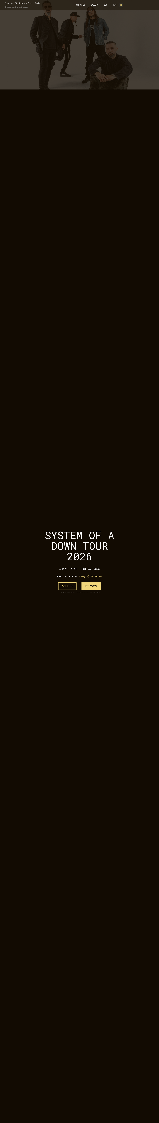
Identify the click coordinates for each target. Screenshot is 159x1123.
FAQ (115, 5)
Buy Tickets (91, 586)
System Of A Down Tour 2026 (22, 3)
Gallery (94, 5)
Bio (105, 5)
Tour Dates (80, 5)
